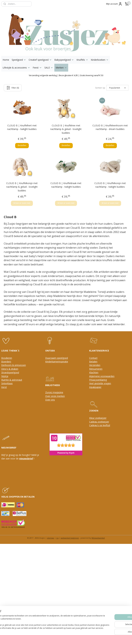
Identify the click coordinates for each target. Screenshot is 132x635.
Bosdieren (6, 357)
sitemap (50, 538)
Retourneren (95, 368)
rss (57, 538)
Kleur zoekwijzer (97, 417)
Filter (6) (12, 88)
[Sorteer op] (117, 87)
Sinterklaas (7, 383)
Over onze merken (55, 396)
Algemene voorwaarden (101, 376)
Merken (61, 67)
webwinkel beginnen (70, 538)
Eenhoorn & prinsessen (13, 365)
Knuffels (82, 59)
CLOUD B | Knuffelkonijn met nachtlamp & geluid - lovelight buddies (22, 187)
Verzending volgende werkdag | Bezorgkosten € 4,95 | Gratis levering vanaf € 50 (66, 75)
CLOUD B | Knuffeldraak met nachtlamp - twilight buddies (65, 185)
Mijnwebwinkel (98, 538)
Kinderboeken (100, 59)
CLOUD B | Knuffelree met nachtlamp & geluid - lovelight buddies (66, 129)
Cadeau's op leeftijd (99, 425)
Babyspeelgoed (64, 59)
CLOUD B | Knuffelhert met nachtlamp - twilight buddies (22, 127)
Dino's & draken (9, 368)
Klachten (93, 372)
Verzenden (94, 365)
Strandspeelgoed (10, 372)
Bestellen (22, 145)
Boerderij (6, 361)
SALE (48, 67)
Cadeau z (94, 421)
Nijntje (4, 376)
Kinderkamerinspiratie (56, 361)
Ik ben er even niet (22, 203)
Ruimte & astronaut (11, 379)
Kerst (4, 387)
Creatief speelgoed (40, 59)
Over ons (50, 399)
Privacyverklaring (98, 379)
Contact (93, 357)
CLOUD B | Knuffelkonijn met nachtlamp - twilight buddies (110, 185)
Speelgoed (19, 59)
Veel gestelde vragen (100, 383)
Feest (37, 67)
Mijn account (114, 4)
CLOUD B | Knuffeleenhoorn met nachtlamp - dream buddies (110, 127)
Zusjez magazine (54, 392)
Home (6, 59)
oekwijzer (104, 421)
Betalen (93, 361)
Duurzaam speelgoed (56, 357)
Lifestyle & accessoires (16, 67)
